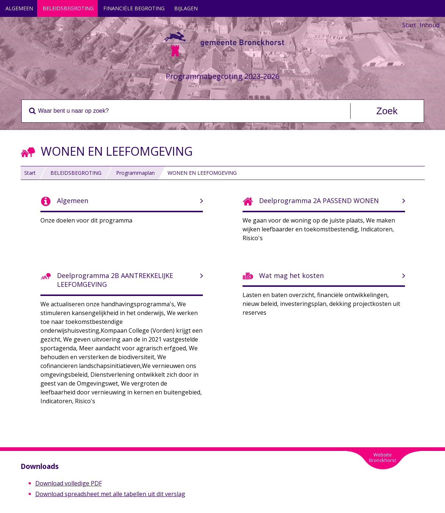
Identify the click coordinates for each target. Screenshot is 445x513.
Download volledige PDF (68, 483)
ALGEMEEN (19, 8)
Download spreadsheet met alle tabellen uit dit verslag (110, 494)
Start (409, 25)
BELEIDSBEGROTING (68, 8)
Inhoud (429, 25)
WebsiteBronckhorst (382, 457)
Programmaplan (135, 172)
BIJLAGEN (186, 8)
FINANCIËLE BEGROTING (134, 8)
